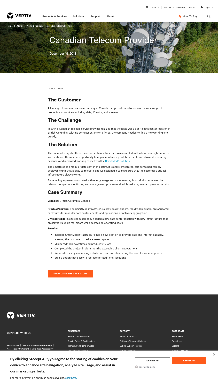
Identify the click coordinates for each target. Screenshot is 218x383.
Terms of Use (13, 345)
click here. (71, 377)
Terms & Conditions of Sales (81, 345)
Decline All (152, 360)
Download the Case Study (70, 273)
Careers (175, 345)
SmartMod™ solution (117, 161)
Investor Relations (180, 350)
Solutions (78, 16)
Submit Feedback (128, 350)
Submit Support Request (131, 345)
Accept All (189, 360)
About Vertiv (177, 336)
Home (10, 25)
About (110, 16)
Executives (177, 340)
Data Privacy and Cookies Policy (37, 345)
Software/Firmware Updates (133, 340)
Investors (180, 7)
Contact (191, 7)
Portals (167, 7)
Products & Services (54, 16)
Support (95, 16)
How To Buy (190, 16)
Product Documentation (79, 336)
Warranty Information (78, 350)
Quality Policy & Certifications (81, 340)
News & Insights (35, 25)
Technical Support (128, 336)
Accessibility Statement (18, 348)
